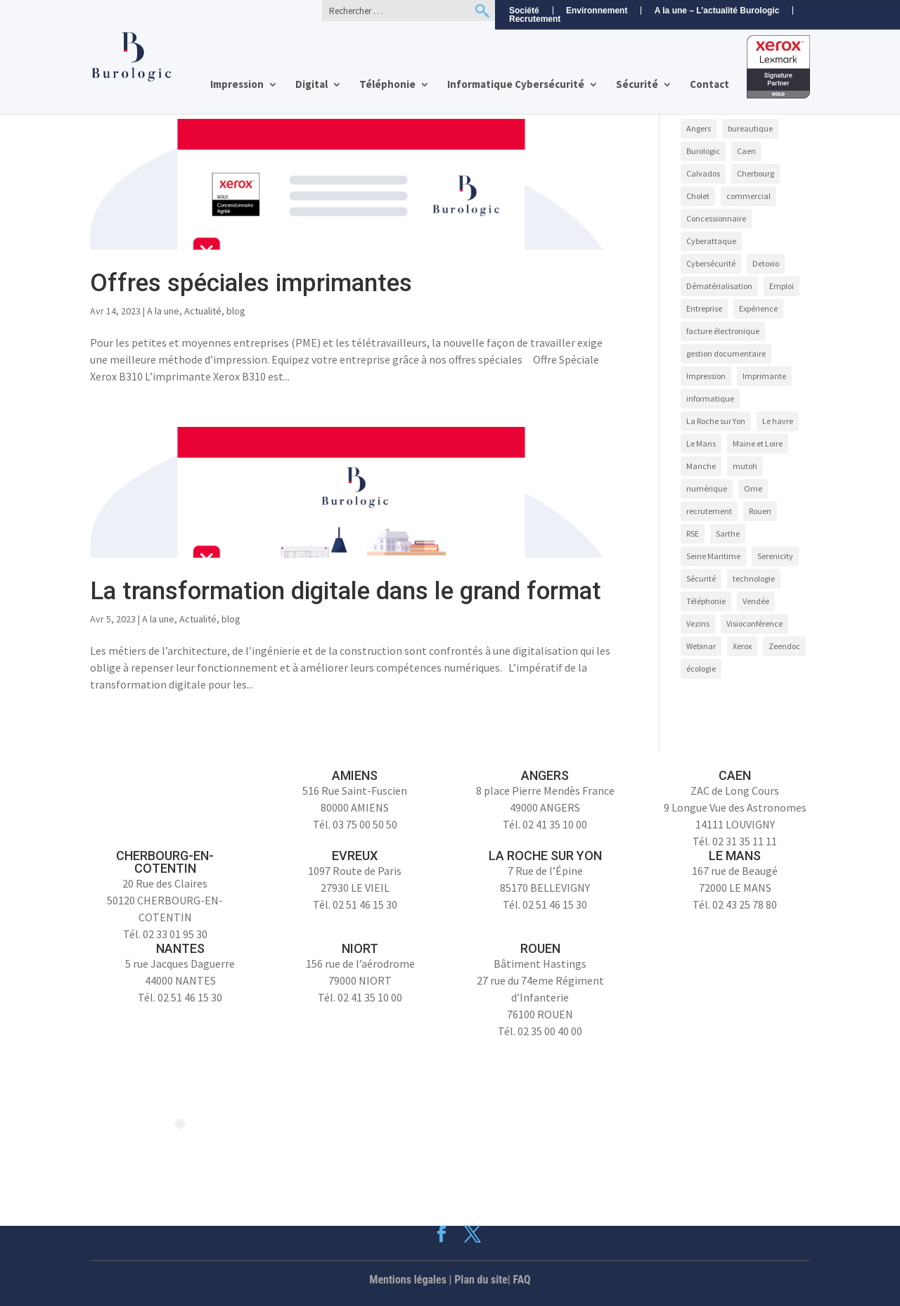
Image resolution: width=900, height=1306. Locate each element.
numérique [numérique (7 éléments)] (706, 488)
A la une (163, 311)
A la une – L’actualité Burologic (717, 10)
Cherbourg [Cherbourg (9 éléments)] (755, 173)
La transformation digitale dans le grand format (345, 591)
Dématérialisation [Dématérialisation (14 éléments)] (719, 286)
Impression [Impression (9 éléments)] (706, 376)
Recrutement (534, 19)
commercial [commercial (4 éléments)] (748, 196)
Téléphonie (387, 85)
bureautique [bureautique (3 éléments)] (750, 128)
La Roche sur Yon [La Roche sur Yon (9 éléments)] (715, 421)
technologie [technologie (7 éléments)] (754, 578)
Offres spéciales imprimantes (251, 283)
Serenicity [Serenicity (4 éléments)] (775, 556)
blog (235, 311)
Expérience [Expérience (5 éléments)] (758, 308)
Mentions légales (407, 1279)
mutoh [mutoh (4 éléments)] (745, 466)
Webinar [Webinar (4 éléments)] (701, 646)
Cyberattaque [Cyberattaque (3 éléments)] (711, 241)
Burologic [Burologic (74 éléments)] (703, 151)
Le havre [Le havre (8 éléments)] (777, 421)
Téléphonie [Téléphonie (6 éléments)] (706, 601)
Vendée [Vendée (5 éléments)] (755, 601)
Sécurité (637, 85)
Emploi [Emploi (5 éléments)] (781, 286)
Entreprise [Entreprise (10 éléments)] (704, 308)
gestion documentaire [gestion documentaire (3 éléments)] (726, 353)
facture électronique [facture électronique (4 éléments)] (722, 331)
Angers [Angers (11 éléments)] (698, 128)
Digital (311, 85)
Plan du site (481, 1279)
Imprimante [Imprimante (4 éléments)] (764, 376)
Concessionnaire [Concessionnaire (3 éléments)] (716, 218)
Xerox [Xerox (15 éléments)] (742, 646)
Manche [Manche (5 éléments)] (701, 466)
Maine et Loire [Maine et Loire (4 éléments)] (758, 443)
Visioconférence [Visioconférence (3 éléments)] (754, 623)
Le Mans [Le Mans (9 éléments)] (701, 443)
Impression (237, 85)
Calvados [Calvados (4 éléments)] (703, 173)
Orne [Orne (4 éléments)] (753, 488)
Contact (709, 85)
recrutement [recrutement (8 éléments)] (709, 511)
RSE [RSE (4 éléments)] (692, 533)
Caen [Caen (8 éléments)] (746, 151)
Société (524, 10)
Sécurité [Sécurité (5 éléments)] (701, 578)
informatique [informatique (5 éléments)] (710, 398)
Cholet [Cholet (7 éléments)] (697, 196)
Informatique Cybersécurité (515, 85)
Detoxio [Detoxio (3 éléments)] (765, 263)
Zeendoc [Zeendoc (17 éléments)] (784, 646)
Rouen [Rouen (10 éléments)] (760, 511)
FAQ (522, 1279)
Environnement (596, 10)
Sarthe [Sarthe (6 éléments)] (728, 533)
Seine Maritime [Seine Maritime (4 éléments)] (713, 556)
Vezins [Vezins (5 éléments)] (697, 623)
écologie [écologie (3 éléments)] (701, 668)
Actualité (202, 311)
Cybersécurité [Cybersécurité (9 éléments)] (710, 263)
